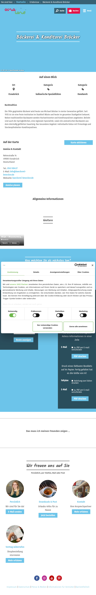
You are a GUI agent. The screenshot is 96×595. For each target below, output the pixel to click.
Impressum (12, 587)
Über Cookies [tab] (83, 272)
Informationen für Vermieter (61, 587)
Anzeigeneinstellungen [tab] (60, 272)
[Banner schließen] (92, 265)
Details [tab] (36, 272)
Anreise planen (13, 185)
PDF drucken (80, 356)
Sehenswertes (15, 243)
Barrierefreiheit (82, 587)
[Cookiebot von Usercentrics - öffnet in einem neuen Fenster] (76, 265)
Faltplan (64, 380)
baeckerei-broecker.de (23, 178)
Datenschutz (24, 587)
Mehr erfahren (81, 511)
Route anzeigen (23, 339)
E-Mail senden (15, 511)
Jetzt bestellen (48, 515)
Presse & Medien (39, 587)
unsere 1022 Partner (19, 284)
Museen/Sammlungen (6, 243)
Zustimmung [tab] (12, 272)
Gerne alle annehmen (78, 326)
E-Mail (64, 347)
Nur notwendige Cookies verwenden (47, 326)
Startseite (21, 2)
